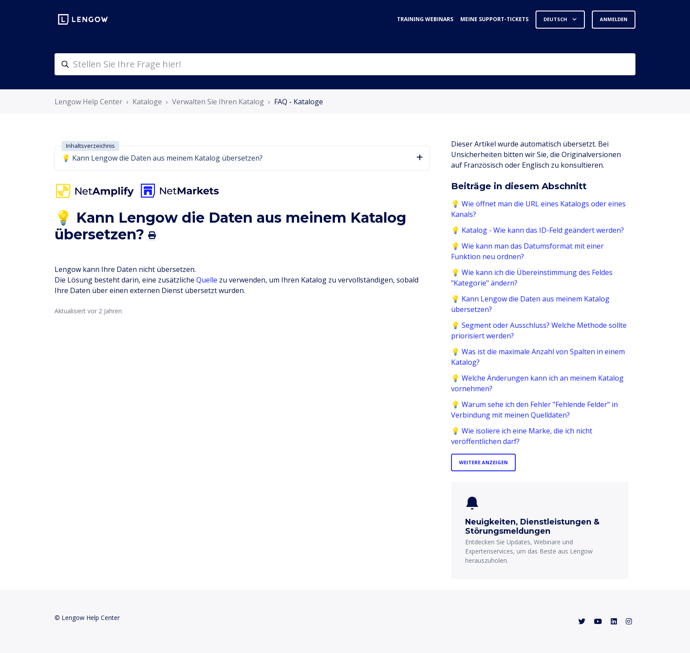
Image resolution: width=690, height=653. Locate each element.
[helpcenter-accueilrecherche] (345, 64)
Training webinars (425, 19)
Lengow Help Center (88, 101)
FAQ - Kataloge (298, 101)
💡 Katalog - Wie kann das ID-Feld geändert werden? (537, 230)
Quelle (206, 280)
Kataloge (147, 101)
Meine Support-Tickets (494, 19)
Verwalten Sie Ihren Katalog (218, 101)
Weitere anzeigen (483, 462)
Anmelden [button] (614, 19)
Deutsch (556, 19)
